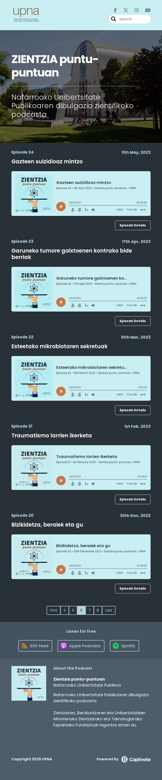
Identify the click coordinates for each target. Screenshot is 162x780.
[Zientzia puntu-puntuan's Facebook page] (115, 10)
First (53, 610)
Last (108, 610)
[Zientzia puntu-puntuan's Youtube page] (145, 10)
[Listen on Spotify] (124, 645)
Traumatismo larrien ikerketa (51, 435)
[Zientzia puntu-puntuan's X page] (123, 10)
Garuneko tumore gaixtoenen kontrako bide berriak (71, 254)
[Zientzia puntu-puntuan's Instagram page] (134, 10)
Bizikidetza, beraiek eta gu (47, 524)
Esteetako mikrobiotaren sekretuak (59, 346)
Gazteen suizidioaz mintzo (47, 161)
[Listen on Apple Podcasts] (81, 646)
